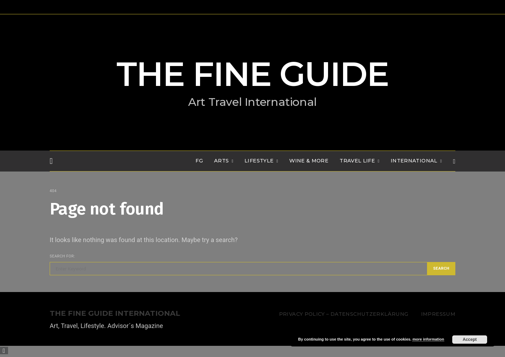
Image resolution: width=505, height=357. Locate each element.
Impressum (438, 314)
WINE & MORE (308, 161)
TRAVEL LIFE (357, 161)
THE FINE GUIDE (252, 74)
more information (428, 339)
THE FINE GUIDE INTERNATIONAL (115, 313)
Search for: (62, 256)
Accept (470, 339)
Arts (221, 161)
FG (199, 161)
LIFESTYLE (258, 161)
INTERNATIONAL (414, 161)
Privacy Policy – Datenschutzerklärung (343, 314)
